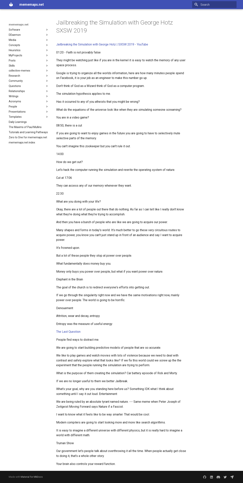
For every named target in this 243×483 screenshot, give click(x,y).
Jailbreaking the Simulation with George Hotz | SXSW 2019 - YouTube (102, 44)
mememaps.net (18, 24)
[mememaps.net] (11, 4)
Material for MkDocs (32, 476)
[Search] (214, 4)
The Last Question (68, 331)
